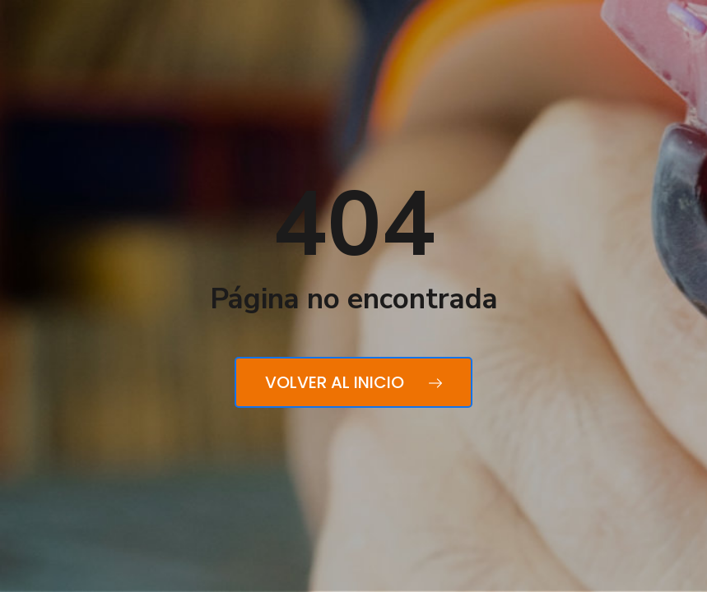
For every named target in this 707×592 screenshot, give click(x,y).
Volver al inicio (353, 382)
